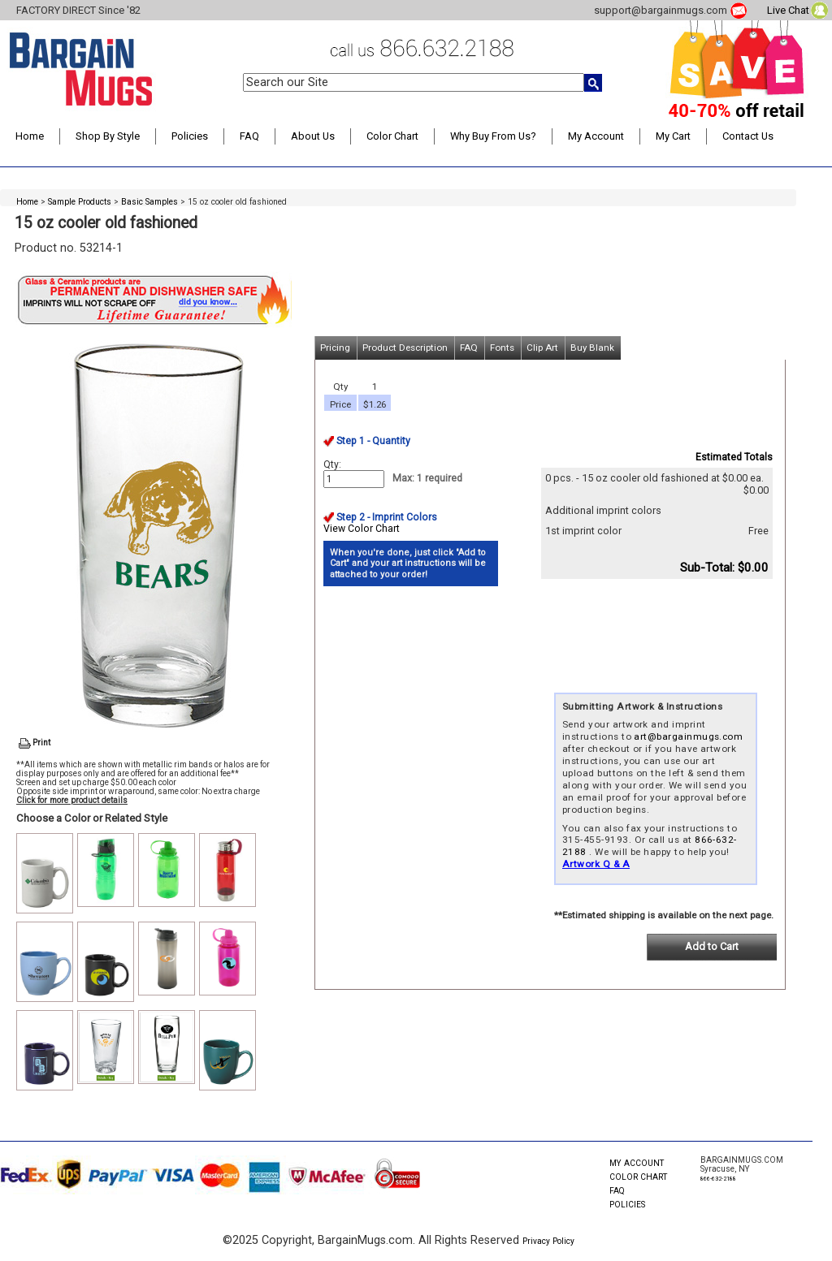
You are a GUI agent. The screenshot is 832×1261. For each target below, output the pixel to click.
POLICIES (627, 1204)
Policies (189, 136)
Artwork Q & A (596, 864)
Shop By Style (108, 136)
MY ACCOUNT (636, 1163)
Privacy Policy (548, 1241)
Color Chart (392, 136)
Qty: (332, 464)
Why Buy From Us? (493, 136)
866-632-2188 (718, 1178)
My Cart (673, 136)
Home (29, 136)
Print (41, 742)
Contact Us (748, 136)
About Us (313, 136)
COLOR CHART (638, 1176)
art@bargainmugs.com (688, 736)
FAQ (249, 136)
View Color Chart (361, 528)
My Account (596, 136)
